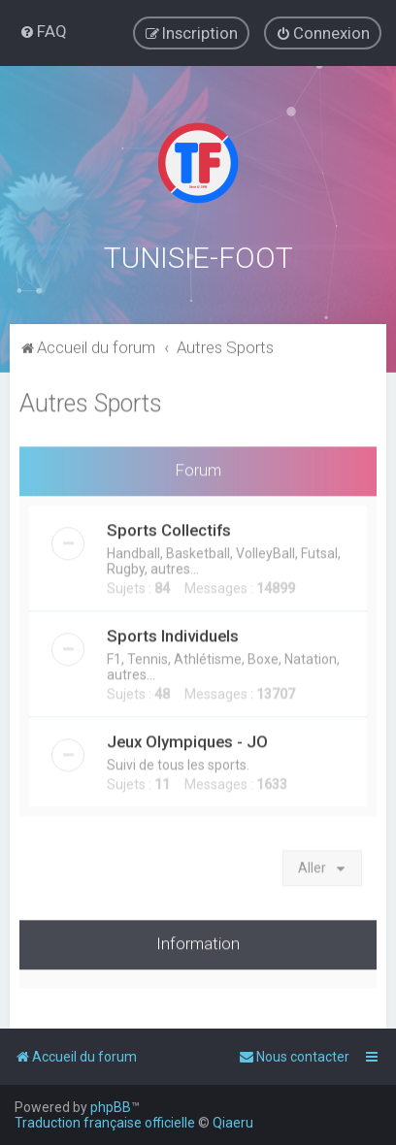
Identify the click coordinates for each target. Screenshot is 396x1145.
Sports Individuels (173, 633)
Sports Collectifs (169, 528)
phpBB (110, 1107)
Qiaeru (233, 1122)
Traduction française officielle (105, 1122)
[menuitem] (43, 31)
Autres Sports (90, 401)
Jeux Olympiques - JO (187, 739)
